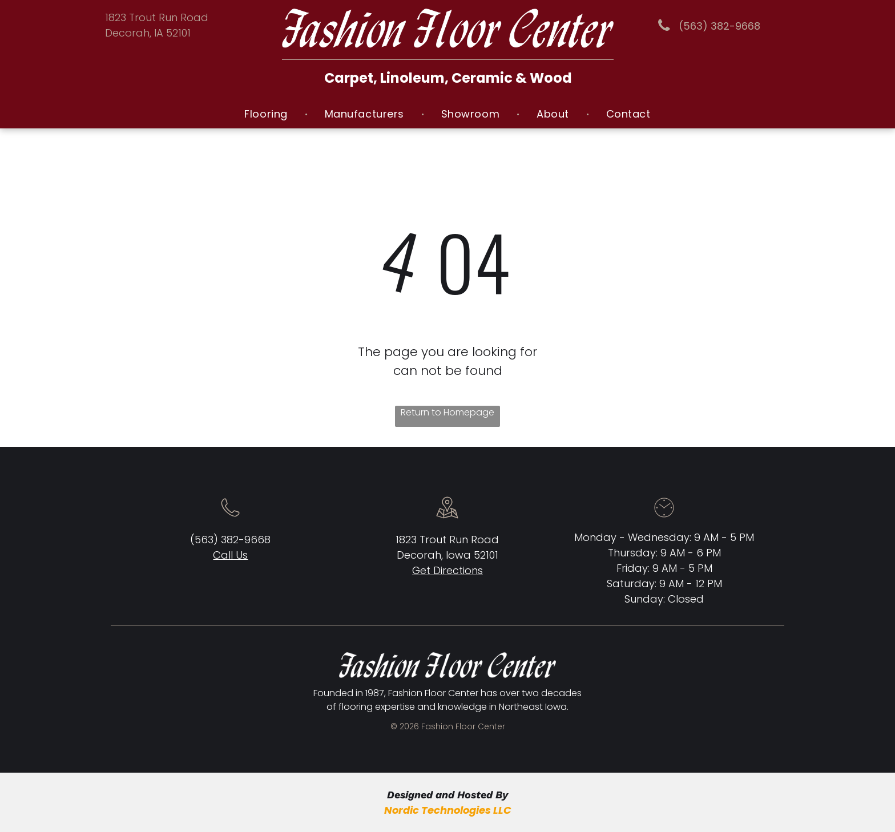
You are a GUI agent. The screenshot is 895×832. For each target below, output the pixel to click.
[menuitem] (267, 114)
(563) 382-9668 (230, 539)
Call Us (230, 555)
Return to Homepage (447, 412)
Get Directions (447, 570)
